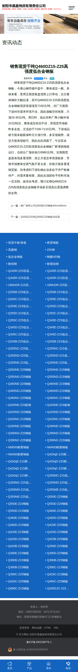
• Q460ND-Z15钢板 (57, 390)
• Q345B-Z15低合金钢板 (60, 341)
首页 (9, 665)
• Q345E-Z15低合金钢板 (60, 327)
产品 (29, 665)
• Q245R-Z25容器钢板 (20, 270)
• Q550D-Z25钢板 (56, 503)
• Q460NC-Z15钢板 (57, 398)
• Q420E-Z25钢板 (56, 525)
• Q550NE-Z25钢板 (18, 369)
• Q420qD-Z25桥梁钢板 (60, 461)
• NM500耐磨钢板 (17, 447)
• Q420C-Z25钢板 (17, 581)
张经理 (44, 606)
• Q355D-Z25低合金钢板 (60, 306)
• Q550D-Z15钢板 (17, 510)
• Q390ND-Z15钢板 (57, 433)
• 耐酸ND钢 (52, 256)
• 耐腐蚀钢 (52, 263)
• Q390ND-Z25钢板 (18, 433)
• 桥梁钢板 (52, 242)
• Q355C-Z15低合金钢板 (60, 313)
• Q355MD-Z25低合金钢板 (60, 482)
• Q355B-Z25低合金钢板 (21, 292)
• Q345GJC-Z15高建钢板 (60, 588)
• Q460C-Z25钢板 (56, 581)
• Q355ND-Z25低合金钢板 (21, 355)
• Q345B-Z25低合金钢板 (21, 341)
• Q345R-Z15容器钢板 (59, 278)
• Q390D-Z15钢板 (17, 560)
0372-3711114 (52, 611)
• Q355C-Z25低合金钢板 (21, 320)
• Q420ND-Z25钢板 (18, 412)
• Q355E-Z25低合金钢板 (60, 299)
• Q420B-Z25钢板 (56, 539)
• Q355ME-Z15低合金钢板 (60, 489)
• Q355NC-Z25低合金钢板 (21, 348)
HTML (47, 627)
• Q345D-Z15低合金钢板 (60, 334)
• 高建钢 (11, 249)
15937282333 (33, 611)
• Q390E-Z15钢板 (17, 553)
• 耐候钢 (11, 263)
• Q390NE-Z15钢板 (57, 426)
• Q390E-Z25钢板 (56, 546)
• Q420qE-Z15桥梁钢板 (21, 461)
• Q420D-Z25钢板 (56, 532)
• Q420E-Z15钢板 (17, 532)
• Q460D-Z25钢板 (56, 517)
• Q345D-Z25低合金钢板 (21, 327)
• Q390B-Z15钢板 (17, 567)
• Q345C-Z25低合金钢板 (21, 334)
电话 (68, 665)
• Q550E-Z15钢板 (17, 503)
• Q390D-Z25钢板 (56, 553)
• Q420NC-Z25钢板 (57, 419)
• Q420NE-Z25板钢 (18, 405)
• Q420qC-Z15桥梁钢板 (21, 475)
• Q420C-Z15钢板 (56, 574)
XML (56, 627)
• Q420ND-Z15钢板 (57, 412)
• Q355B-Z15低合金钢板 (60, 292)
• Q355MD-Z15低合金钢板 (21, 489)
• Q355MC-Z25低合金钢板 (21, 482)
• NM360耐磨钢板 (17, 454)
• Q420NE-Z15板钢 (57, 405)
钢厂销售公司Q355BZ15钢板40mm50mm (44, 205)
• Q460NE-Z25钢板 (18, 383)
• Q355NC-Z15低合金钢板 (60, 348)
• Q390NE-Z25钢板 (18, 426)
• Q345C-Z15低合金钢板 (21, 299)
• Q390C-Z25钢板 (17, 574)
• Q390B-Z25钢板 (56, 560)
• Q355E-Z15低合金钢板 (21, 306)
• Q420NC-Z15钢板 (18, 419)
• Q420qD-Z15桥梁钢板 (21, 468)
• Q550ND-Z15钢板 (57, 376)
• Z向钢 (50, 249)
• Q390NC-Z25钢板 (18, 440)
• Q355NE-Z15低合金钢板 (21, 362)
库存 (48, 665)
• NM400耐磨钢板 (56, 447)
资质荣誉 (24, 627)
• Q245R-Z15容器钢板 (59, 270)
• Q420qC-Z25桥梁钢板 (60, 468)
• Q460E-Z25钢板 (17, 517)
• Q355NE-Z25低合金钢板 (60, 362)
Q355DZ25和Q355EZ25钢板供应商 (40, 216)
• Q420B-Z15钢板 (17, 546)
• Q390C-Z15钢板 (56, 567)
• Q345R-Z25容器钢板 (20, 278)
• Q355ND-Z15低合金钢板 (60, 355)
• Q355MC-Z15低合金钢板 (60, 475)
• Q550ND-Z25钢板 (18, 376)
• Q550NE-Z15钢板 (57, 369)
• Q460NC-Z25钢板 (18, 398)
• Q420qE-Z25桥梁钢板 (60, 454)
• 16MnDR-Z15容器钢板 (21, 285)
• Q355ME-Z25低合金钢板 (21, 496)
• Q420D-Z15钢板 (17, 539)
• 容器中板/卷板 (16, 242)
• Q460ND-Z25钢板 (18, 390)
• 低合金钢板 (14, 256)
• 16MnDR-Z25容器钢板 (60, 285)
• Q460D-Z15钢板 (17, 525)
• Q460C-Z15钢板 (17, 588)
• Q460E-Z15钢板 (56, 510)
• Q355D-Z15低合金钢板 (21, 313)
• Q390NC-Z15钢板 (57, 440)
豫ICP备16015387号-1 (38, 642)
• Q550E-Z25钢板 (56, 496)
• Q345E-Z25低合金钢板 (60, 320)
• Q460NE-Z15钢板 (57, 383)
